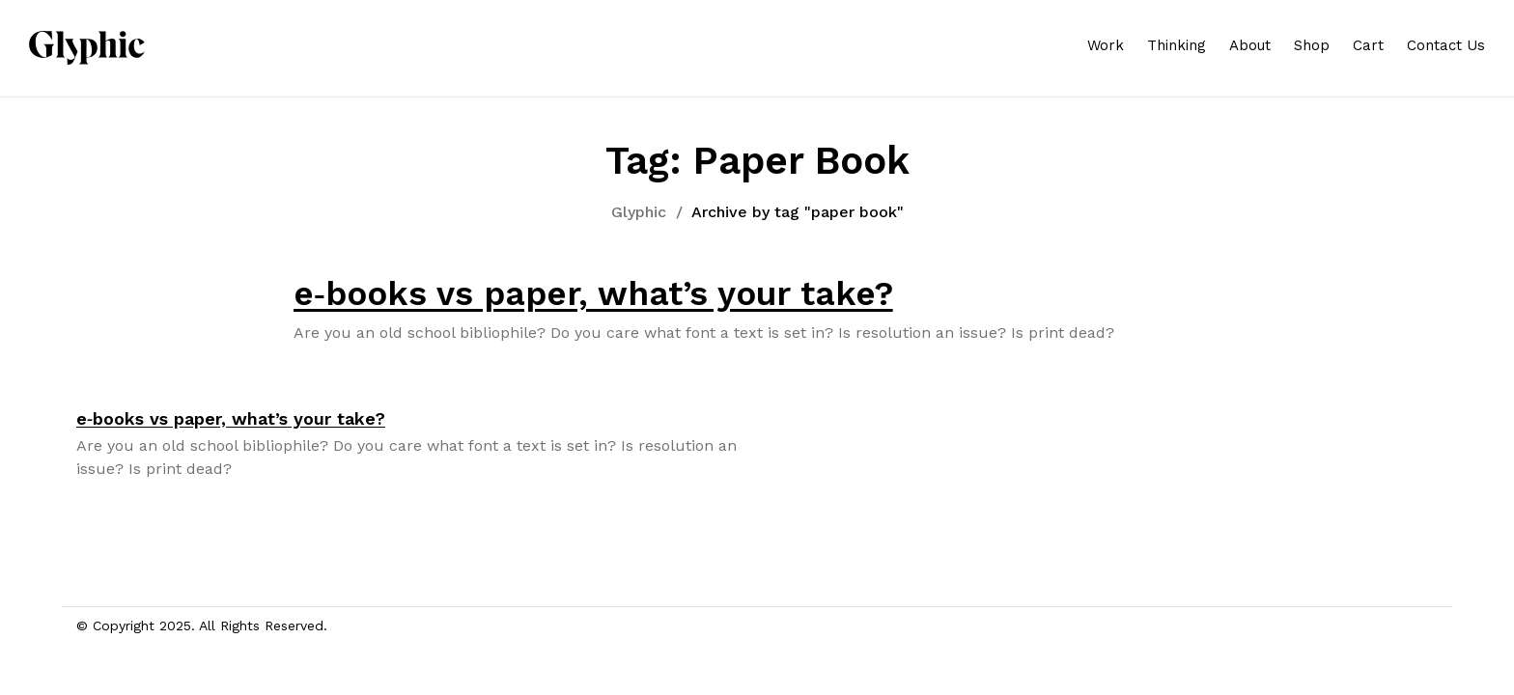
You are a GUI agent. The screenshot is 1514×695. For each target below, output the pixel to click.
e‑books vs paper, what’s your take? (593, 293)
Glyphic (638, 212)
